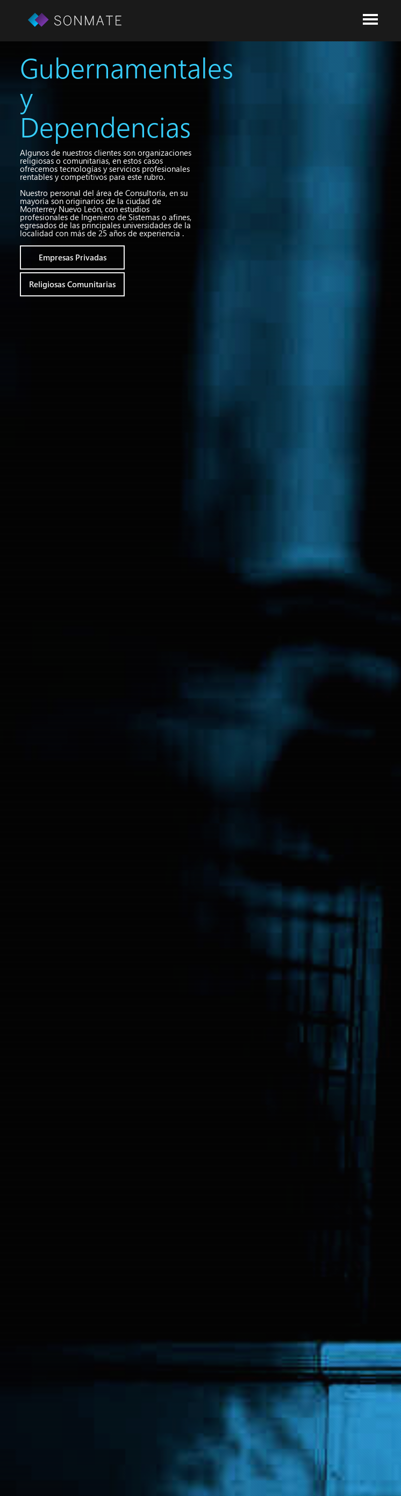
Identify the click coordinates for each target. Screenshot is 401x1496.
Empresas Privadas (72, 257)
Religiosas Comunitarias (72, 284)
